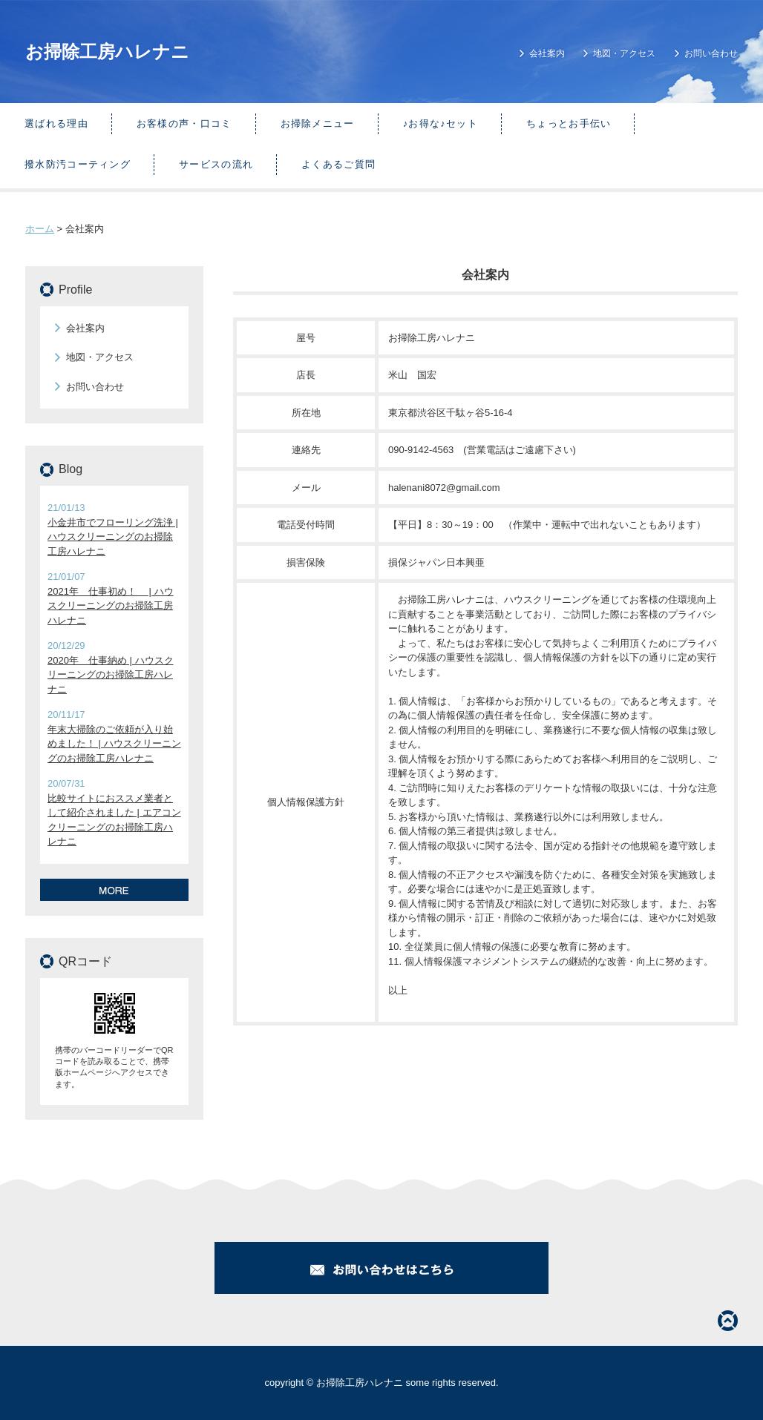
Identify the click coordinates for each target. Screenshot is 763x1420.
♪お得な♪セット (440, 123)
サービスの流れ (216, 164)
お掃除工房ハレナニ (107, 52)
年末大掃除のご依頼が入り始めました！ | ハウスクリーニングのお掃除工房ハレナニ (114, 744)
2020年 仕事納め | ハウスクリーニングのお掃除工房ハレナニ (111, 675)
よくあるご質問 (338, 164)
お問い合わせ (711, 53)
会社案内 (547, 53)
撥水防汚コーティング (77, 164)
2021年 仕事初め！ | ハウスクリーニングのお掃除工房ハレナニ (111, 606)
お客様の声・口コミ (184, 123)
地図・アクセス (624, 53)
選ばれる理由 (56, 123)
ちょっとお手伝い (568, 123)
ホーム (39, 228)
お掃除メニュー (318, 123)
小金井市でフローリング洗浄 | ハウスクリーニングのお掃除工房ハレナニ (113, 537)
